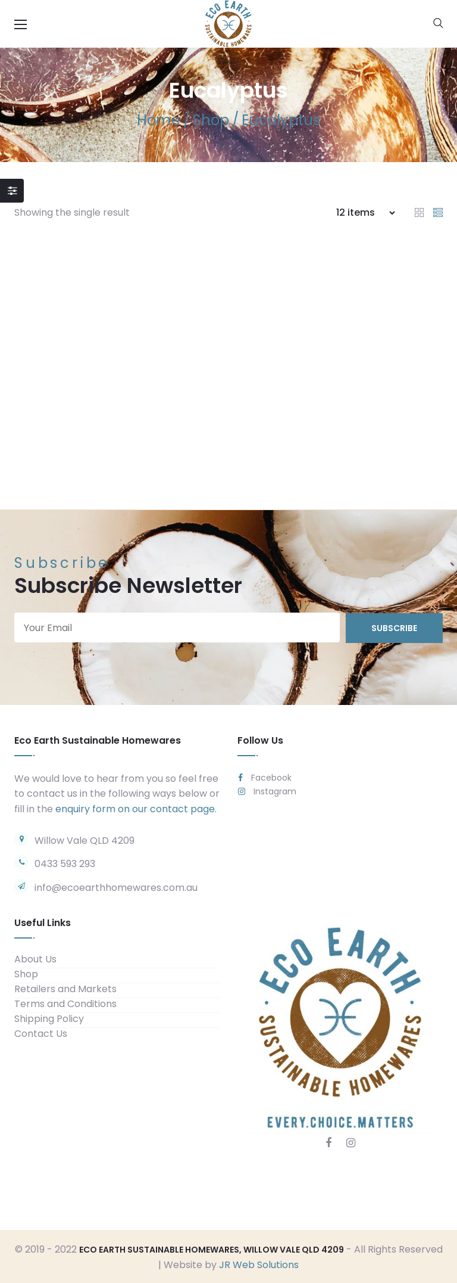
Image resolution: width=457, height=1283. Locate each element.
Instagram (267, 790)
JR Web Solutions (259, 1263)
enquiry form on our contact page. (136, 808)
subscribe (394, 627)
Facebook (265, 776)
